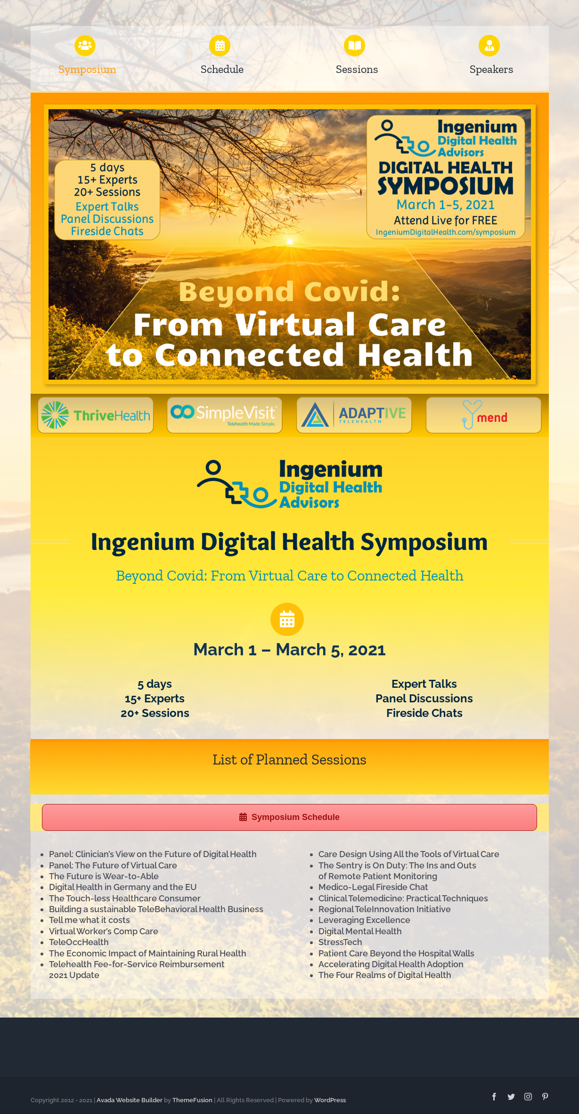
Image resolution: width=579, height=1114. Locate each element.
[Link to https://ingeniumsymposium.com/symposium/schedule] (220, 45)
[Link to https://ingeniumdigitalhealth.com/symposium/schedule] (286, 619)
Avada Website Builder (130, 1100)
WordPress (330, 1100)
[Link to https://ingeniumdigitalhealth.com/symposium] (85, 45)
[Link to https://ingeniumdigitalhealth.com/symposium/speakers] (489, 45)
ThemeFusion (192, 1100)
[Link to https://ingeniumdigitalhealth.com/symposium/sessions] (355, 45)
